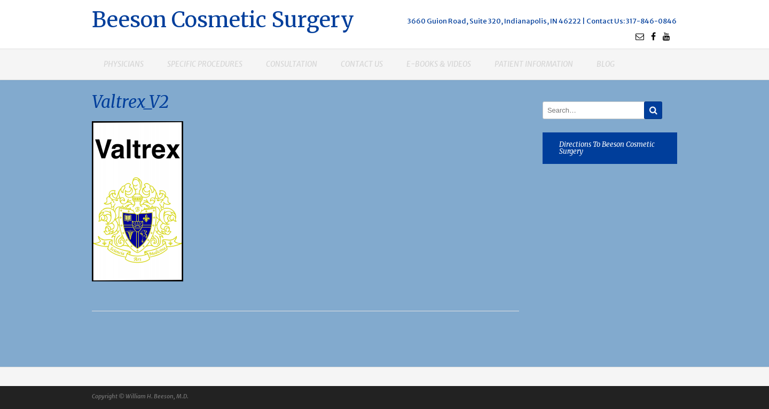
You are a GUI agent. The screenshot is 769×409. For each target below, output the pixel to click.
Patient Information (534, 64)
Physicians (124, 64)
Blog (606, 64)
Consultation (291, 64)
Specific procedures (204, 64)
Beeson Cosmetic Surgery (223, 18)
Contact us (362, 64)
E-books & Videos (438, 64)
